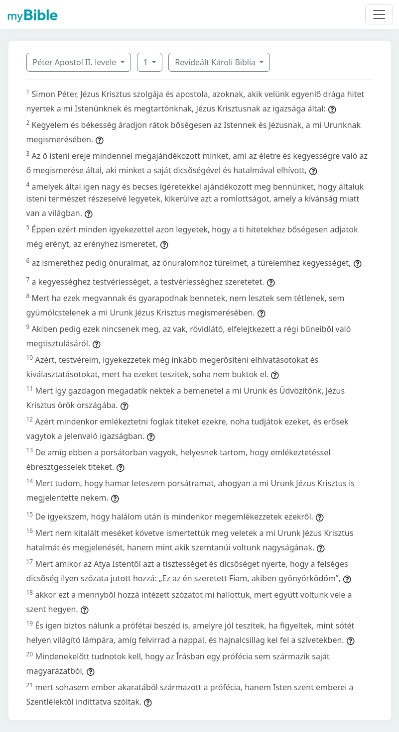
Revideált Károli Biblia (216, 62)
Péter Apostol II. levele (76, 62)
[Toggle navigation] (379, 14)
